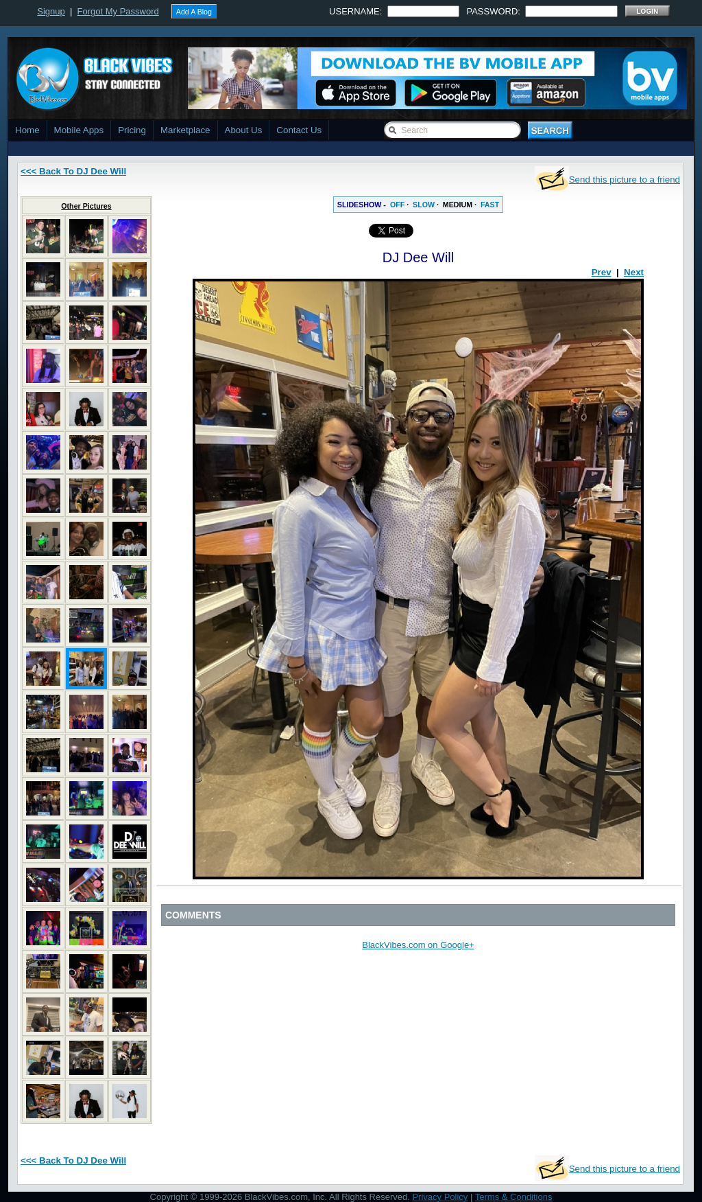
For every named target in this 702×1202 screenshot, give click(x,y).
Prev (602, 272)
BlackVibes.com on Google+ (418, 945)
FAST (490, 204)
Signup (50, 11)
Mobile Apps (79, 130)
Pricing (132, 130)
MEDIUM (457, 204)
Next (634, 272)
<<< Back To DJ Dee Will (73, 171)
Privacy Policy (440, 1197)
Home (27, 130)
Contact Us (299, 130)
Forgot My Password (118, 11)
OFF (397, 204)
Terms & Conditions (514, 1197)
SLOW (424, 204)
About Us (244, 130)
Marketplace (185, 130)
